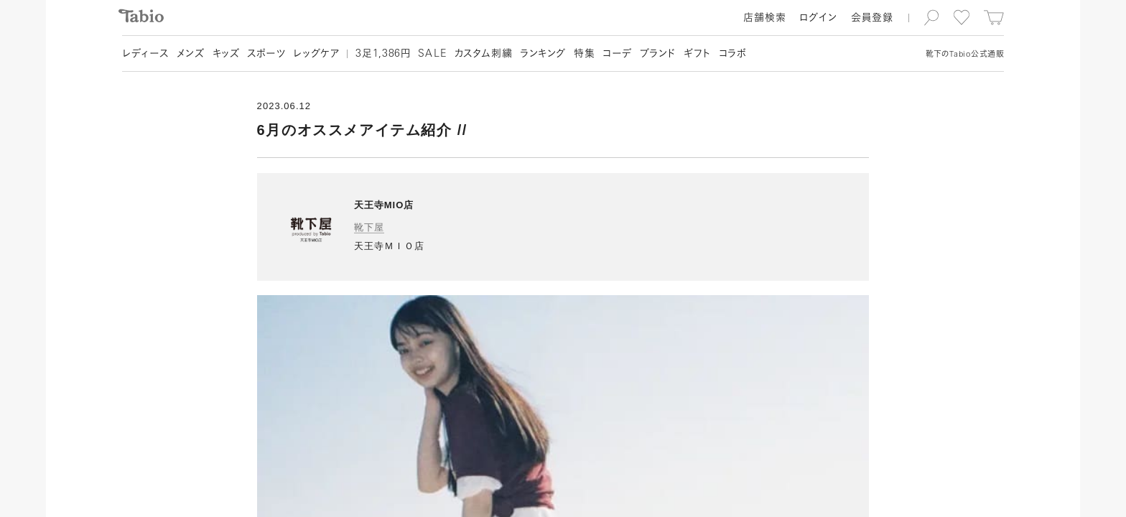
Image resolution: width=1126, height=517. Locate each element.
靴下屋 (369, 227)
